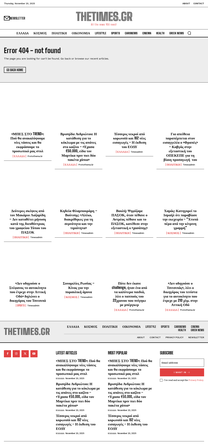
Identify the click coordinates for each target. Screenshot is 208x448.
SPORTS (21, 305)
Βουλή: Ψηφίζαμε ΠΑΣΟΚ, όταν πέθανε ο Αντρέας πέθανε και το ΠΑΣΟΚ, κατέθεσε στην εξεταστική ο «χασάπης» (129, 219)
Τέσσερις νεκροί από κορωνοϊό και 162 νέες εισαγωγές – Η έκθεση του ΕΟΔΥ (129, 140)
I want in (182, 372)
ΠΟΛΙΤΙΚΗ (173, 164)
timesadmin (137, 152)
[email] (182, 363)
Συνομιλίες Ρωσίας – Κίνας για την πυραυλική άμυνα (78, 287)
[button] (189, 33)
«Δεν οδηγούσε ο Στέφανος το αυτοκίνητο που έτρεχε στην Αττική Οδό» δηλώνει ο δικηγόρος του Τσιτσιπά (27, 292)
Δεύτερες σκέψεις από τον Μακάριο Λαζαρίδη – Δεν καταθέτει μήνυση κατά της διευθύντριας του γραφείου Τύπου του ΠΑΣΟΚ (27, 221)
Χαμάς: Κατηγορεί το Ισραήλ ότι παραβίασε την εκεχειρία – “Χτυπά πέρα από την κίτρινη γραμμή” (180, 219)
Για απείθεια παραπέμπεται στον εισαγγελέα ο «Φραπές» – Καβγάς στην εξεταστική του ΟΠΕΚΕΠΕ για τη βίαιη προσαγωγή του (180, 147)
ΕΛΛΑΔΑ (19, 156)
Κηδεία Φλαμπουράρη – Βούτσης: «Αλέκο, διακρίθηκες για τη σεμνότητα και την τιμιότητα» (78, 219)
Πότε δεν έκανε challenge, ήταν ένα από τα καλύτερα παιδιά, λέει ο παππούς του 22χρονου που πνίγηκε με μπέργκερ (129, 294)
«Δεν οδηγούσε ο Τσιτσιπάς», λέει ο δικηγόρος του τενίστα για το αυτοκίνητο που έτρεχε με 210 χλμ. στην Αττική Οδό (180, 294)
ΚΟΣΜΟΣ (173, 233)
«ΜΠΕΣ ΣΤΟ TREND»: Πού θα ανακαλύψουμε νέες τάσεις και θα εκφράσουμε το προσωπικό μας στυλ (27, 142)
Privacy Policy (195, 379)
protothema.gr (35, 156)
